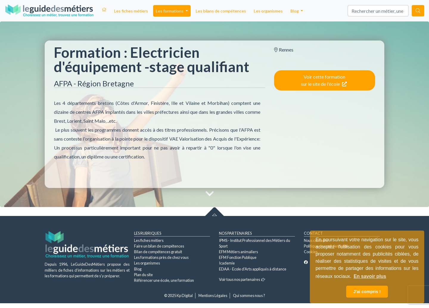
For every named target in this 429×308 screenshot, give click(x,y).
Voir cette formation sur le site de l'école (324, 80)
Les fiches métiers (131, 10)
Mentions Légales (212, 295)
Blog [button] (295, 10)
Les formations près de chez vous (161, 257)
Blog (138, 269)
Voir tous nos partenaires (242, 279)
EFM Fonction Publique (238, 257)
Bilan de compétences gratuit (158, 251)
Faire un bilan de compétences (159, 246)
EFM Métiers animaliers (238, 251)
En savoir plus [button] (370, 276)
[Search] (378, 10)
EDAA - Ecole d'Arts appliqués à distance (252, 269)
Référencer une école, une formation (164, 280)
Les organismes (268, 10)
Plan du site (143, 274)
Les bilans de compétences (221, 10)
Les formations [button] (170, 10)
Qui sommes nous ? (249, 295)
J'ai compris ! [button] (367, 291)
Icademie (227, 263)
